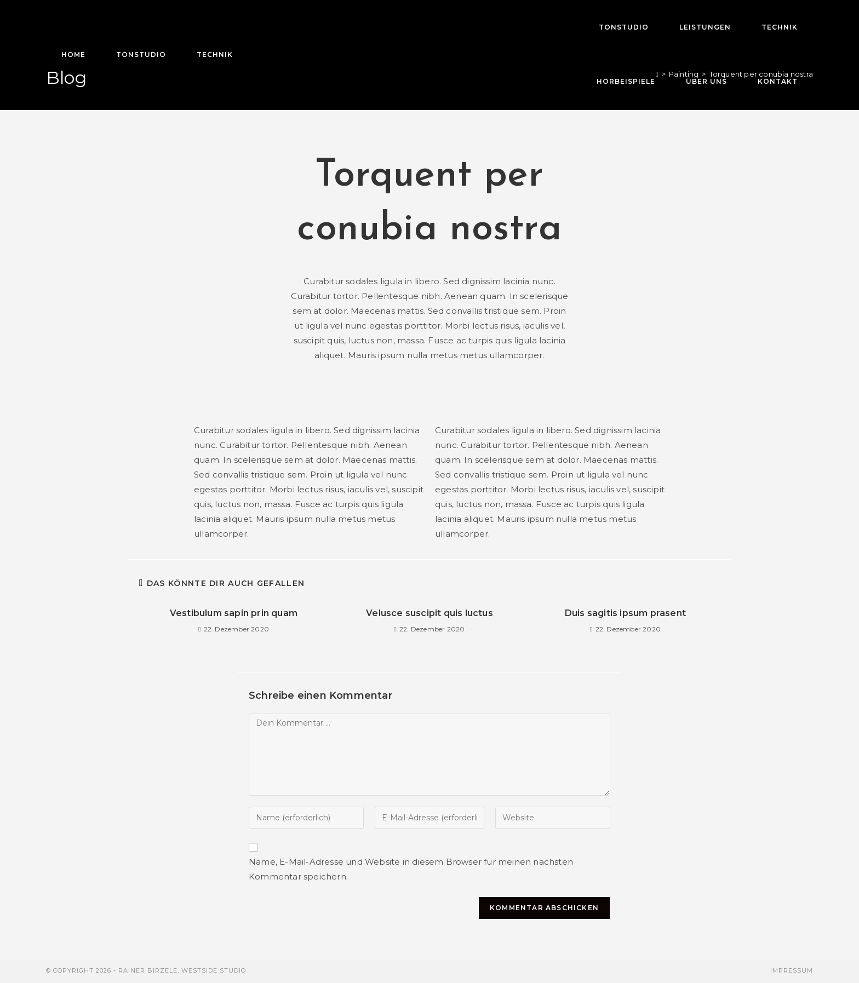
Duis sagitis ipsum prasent (625, 613)
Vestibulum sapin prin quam (233, 613)
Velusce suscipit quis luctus (429, 613)
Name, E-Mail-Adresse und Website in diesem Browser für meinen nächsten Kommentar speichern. (411, 869)
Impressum (791, 970)
